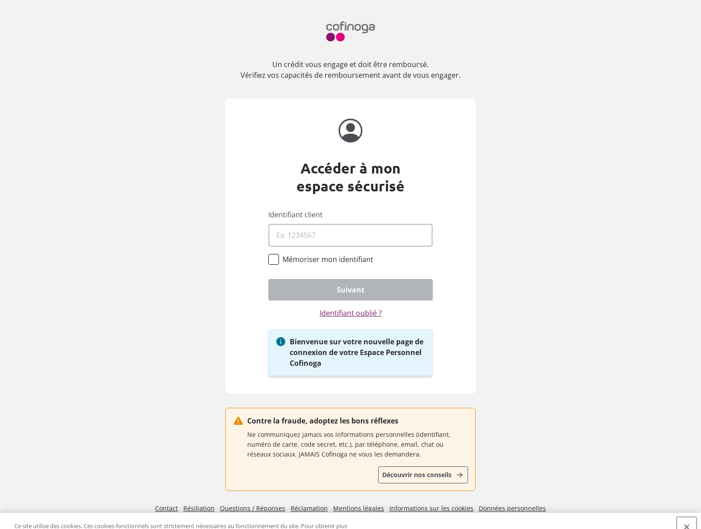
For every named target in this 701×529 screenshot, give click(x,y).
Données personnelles (512, 508)
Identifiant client (295, 215)
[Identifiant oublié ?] (350, 313)
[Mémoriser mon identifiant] (328, 259)
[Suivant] (350, 289)
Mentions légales (358, 508)
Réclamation (309, 508)
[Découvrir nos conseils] (423, 474)
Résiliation (199, 508)
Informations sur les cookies (431, 508)
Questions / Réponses (252, 508)
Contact (166, 508)
